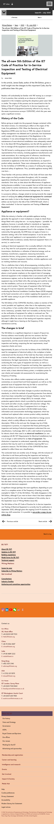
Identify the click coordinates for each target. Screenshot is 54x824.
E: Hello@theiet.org (8, 637)
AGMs (4, 730)
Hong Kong (5, 661)
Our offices (6, 737)
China (3, 641)
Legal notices (5, 807)
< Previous (14, 17)
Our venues (6, 741)
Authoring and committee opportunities (15, 584)
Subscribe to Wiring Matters (11, 571)
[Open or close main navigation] (49, 4)
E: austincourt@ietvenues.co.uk (11, 698)
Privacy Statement (7, 796)
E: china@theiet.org (8, 646)
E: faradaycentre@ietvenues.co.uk (12, 689)
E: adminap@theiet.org (9, 666)
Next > (40, 17)
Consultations (6, 579)
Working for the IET (8, 745)
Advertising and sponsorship (12, 748)
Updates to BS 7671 (8, 552)
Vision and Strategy (9, 722)
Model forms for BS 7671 (10, 557)
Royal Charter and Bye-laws (11, 733)
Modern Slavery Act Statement (11, 803)
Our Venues (4, 681)
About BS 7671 (6, 549)
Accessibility (5, 800)
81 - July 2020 (31, 25)
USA (3, 671)
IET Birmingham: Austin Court (12, 693)
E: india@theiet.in (7, 656)
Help (3, 789)
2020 (22, 25)
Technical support (7, 560)
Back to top (48, 534)
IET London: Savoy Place (10, 683)
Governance (6, 726)
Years (16, 25)
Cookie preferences (7, 793)
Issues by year (6, 568)
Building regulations (8, 555)
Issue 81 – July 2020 (43, 12)
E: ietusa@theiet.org (8, 676)
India (3, 651)
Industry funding (7, 581)
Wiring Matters (7, 25)
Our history (6, 718)
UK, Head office (7, 631)
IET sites (8, 4)
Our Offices (4, 629)
